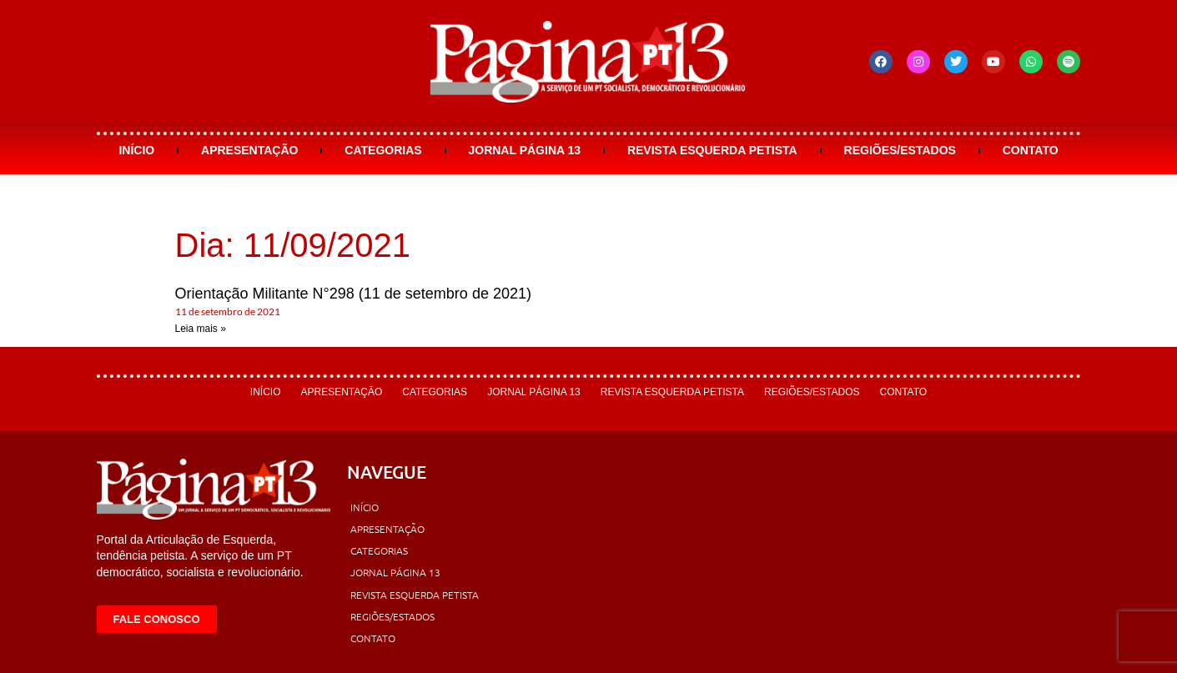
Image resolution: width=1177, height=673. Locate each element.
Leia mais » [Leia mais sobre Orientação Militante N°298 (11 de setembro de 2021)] (200, 328)
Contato (1031, 150)
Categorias (383, 150)
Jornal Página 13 (524, 150)
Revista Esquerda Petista (712, 150)
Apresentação (249, 150)
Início (136, 150)
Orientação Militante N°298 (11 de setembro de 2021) (353, 293)
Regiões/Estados (900, 150)
